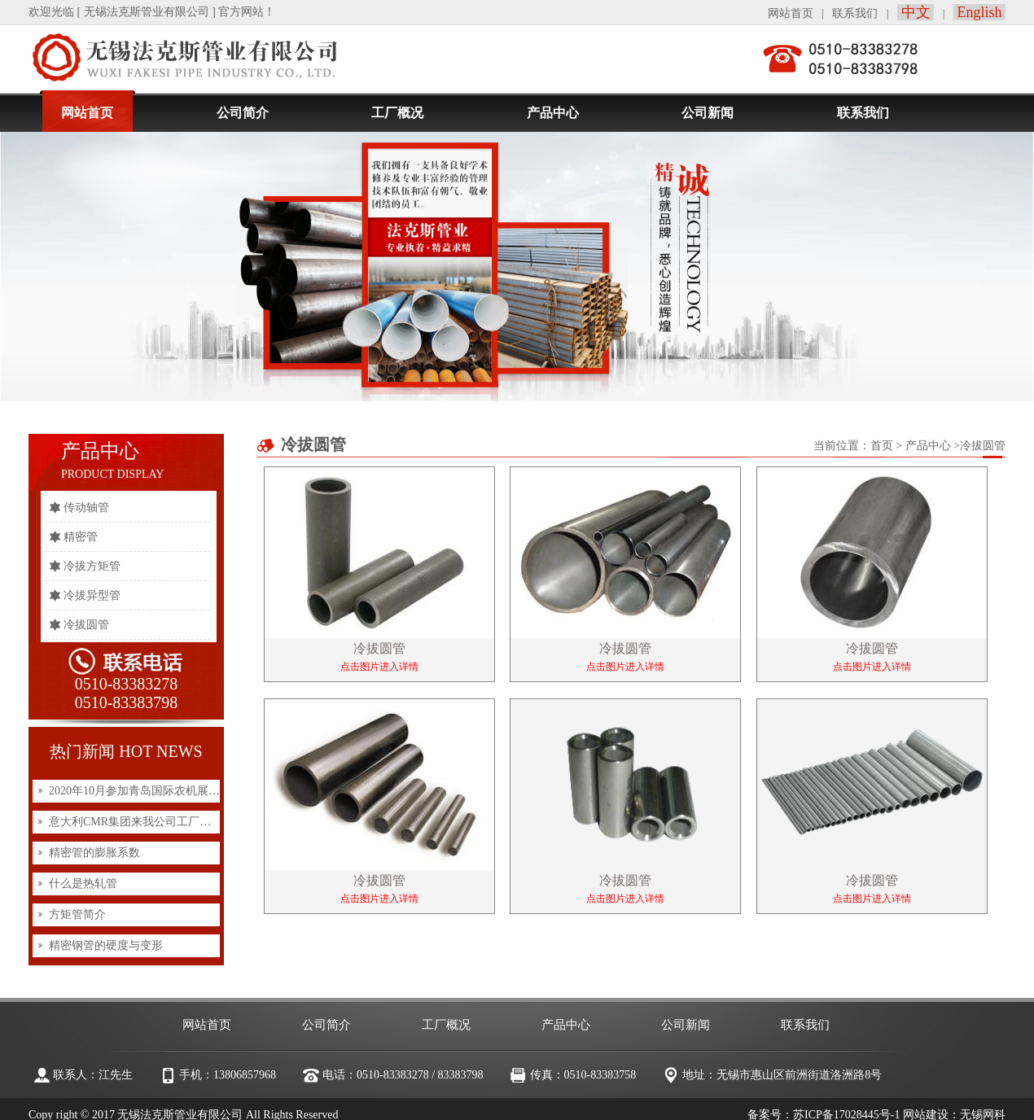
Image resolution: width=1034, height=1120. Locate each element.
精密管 (81, 537)
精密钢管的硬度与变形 (106, 945)
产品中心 (928, 446)
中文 (915, 12)
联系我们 (855, 13)
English (979, 12)
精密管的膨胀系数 (94, 853)
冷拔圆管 (86, 625)
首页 (881, 446)
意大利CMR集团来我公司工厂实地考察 (147, 822)
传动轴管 (86, 507)
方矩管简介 (77, 914)
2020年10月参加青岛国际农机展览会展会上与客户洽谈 (185, 791)
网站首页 (790, 13)
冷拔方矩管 (92, 566)
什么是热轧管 (83, 883)
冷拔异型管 (92, 595)
